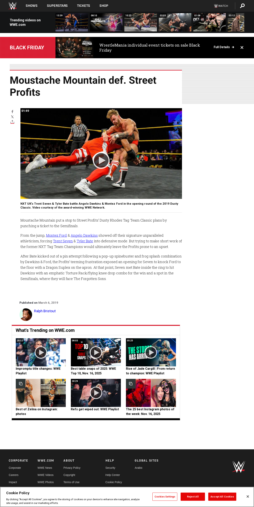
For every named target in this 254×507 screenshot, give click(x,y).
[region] (127, 497)
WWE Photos (46, 482)
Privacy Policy (71, 467)
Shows (32, 6)
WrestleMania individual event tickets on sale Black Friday (149, 48)
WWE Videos (46, 475)
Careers (13, 475)
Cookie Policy (113, 482)
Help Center (112, 475)
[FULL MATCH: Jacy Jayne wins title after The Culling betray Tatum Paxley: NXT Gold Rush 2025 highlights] (140, 22)
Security (110, 467)
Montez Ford (56, 235)
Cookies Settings (165, 496)
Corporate (15, 467)
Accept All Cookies (222, 496)
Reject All (193, 496)
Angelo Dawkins (84, 235)
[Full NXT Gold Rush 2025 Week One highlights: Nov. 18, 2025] (106, 22)
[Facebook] (12, 111)
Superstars (57, 6)
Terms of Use (71, 482)
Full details (222, 47)
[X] (12, 116)
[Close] (247, 496)
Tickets (83, 6)
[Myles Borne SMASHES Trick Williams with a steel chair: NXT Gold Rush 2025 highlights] (209, 22)
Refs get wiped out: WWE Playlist (95, 409)
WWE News (45, 467)
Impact (13, 482)
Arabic (138, 467)
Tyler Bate (85, 241)
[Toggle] (12, 121)
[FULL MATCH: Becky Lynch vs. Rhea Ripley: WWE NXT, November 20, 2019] (71, 22)
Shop (103, 6)
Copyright (69, 475)
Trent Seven (63, 241)
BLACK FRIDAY (27, 47)
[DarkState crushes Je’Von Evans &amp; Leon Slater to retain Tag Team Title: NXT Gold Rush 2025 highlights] (175, 22)
